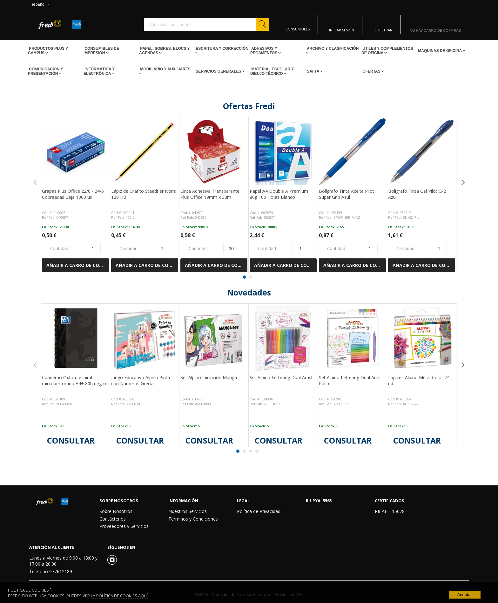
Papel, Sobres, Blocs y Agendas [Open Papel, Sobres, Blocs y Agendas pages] (164, 50)
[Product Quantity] (93, 248)
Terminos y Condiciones (193, 519)
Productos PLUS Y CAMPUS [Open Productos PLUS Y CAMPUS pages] (48, 50)
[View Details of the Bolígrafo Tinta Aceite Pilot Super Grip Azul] (352, 151)
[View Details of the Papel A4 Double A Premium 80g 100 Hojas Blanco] (283, 151)
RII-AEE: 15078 (390, 511)
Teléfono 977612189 (50, 571)
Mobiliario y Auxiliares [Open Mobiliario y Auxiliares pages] (165, 69)
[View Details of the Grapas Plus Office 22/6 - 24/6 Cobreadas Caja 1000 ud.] (75, 151)
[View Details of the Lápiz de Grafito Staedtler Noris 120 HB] (144, 151)
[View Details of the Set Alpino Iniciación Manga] (213, 338)
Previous (35, 182)
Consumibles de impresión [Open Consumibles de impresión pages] (101, 50)
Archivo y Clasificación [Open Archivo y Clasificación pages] (332, 48)
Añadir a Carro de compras (77, 265)
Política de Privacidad (258, 511)
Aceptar (464, 594)
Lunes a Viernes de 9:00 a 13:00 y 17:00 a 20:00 (63, 561)
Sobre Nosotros (115, 511)
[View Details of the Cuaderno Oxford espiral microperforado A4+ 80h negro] (75, 338)
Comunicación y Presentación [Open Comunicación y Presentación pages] (45, 71)
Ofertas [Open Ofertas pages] (371, 71)
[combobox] (206, 24)
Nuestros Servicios (187, 511)
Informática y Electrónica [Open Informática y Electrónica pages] (99, 71)
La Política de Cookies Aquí (119, 596)
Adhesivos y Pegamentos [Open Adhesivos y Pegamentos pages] (264, 50)
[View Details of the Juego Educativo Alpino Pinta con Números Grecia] (144, 338)
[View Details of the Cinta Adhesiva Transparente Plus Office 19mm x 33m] (213, 151)
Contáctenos (112, 519)
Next (463, 182)
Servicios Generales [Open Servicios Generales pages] (218, 71)
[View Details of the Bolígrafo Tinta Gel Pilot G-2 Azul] (421, 151)
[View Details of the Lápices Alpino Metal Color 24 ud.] (421, 338)
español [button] (41, 4)
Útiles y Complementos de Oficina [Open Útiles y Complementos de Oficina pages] (387, 50)
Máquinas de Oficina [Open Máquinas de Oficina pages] (440, 51)
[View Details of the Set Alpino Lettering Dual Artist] (283, 338)
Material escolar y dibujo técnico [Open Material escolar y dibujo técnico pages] (272, 71)
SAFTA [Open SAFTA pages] (313, 71)
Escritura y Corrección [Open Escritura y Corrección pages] (221, 48)
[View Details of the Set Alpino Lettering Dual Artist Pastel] (352, 338)
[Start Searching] (262, 24)
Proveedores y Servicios (124, 526)
